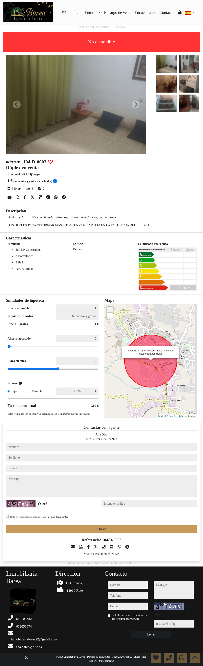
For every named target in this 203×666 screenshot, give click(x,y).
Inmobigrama (106, 660)
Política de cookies (122, 656)
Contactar (167, 12)
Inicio (77, 12)
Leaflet (161, 416)
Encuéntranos (145, 12)
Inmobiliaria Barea (75, 656)
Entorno (91, 12)
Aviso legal (140, 656)
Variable (37, 391)
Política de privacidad (99, 656)
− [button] (110, 316)
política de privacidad (58, 517)
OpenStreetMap (176, 416)
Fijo (14, 391)
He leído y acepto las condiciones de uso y (39, 517)
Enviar (101, 529)
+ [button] (110, 310)
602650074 (93, 439)
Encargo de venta (117, 12)
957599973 (110, 439)
